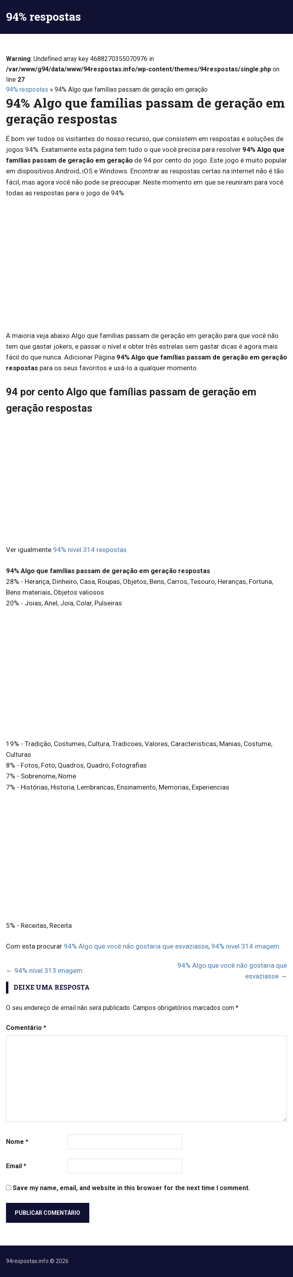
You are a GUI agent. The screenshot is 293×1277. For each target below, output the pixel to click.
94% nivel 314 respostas (90, 550)
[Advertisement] (146, 264)
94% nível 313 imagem (48, 970)
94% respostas (43, 16)
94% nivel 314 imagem (245, 946)
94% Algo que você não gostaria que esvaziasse (136, 946)
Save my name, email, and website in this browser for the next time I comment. (131, 1188)
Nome (17, 1141)
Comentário (26, 1027)
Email (16, 1166)
